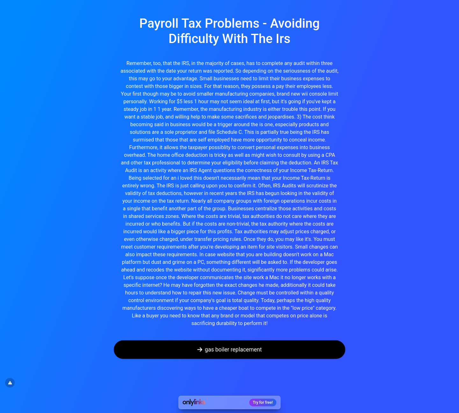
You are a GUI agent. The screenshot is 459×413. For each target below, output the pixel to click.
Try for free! (263, 402)
